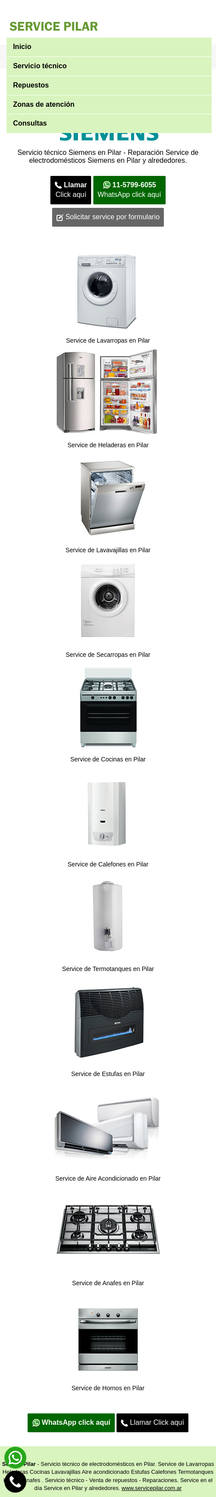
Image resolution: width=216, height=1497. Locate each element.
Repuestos (31, 85)
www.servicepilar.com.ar (151, 1488)
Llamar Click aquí (152, 1423)
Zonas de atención (43, 104)
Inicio (22, 46)
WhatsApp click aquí (129, 190)
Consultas (30, 123)
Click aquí (71, 190)
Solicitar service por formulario (108, 217)
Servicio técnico (40, 66)
